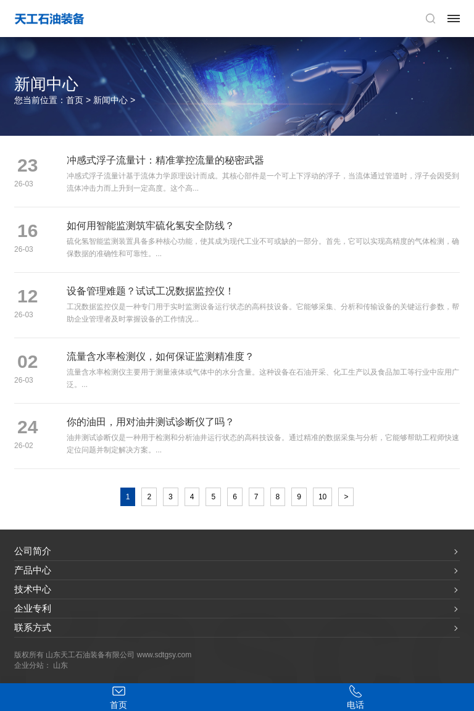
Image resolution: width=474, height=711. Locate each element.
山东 (60, 665)
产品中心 (32, 570)
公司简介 (32, 551)
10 (322, 497)
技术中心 (32, 589)
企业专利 (32, 608)
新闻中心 (110, 100)
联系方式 (32, 627)
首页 (74, 100)
